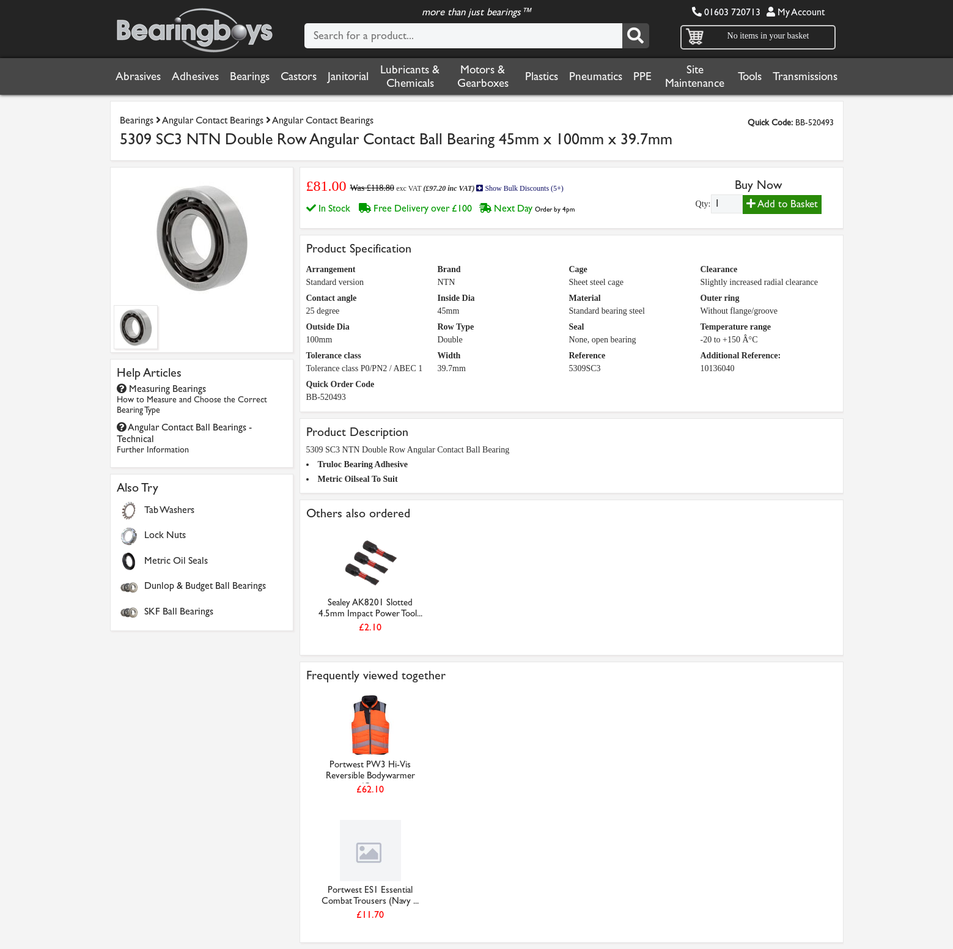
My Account (796, 12)
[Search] (635, 35)
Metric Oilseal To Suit (358, 479)
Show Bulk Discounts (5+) (519, 188)
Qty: (703, 204)
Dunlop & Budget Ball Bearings (205, 585)
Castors (299, 76)
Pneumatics (595, 76)
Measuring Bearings (192, 399)
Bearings (250, 76)
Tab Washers (169, 509)
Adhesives (195, 76)
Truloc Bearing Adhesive (363, 464)
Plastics (541, 76)
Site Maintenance (694, 76)
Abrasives (138, 76)
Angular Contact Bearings (212, 120)
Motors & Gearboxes (483, 76)
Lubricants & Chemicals (410, 76)
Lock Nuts (165, 535)
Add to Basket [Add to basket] (782, 204)
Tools (750, 76)
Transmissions (805, 76)
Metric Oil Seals (176, 560)
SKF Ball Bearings (178, 611)
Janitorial (348, 76)
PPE (642, 76)
